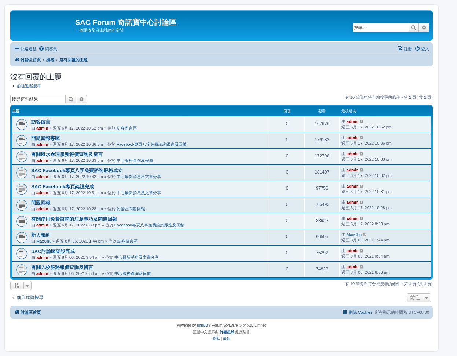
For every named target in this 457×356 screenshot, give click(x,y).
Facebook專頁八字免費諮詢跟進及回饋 (152, 144)
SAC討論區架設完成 (53, 251)
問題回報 (40, 203)
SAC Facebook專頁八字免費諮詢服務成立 (77, 170)
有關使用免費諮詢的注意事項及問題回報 (74, 219)
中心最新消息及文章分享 (139, 176)
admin (42, 128)
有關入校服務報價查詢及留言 (62, 267)
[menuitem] (48, 48)
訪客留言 (40, 122)
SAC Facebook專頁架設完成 (62, 186)
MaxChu (43, 241)
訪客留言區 (127, 128)
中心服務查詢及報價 (135, 160)
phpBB (202, 325)
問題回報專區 (45, 138)
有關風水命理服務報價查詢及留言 (67, 154)
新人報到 (40, 235)
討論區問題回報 (131, 209)
